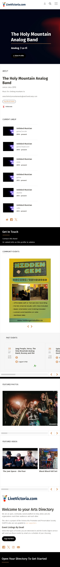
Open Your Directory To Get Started (24, 558)
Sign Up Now (9, 539)
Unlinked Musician (24, 128)
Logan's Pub (21, 362)
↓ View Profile (18, 56)
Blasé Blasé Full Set (48, 471)
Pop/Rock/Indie (9, 101)
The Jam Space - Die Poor (14, 471)
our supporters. (31, 523)
